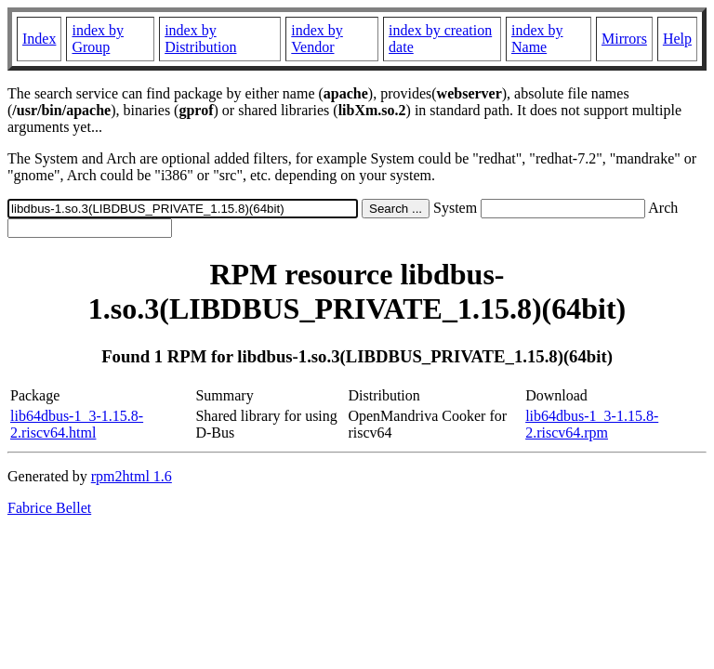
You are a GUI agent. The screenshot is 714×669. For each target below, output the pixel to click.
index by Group (98, 38)
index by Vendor (317, 38)
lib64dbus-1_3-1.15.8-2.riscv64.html (76, 424)
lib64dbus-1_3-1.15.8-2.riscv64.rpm (591, 424)
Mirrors (624, 38)
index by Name (537, 38)
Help (677, 38)
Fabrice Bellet (49, 508)
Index (39, 38)
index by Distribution (200, 38)
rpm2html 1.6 (131, 476)
